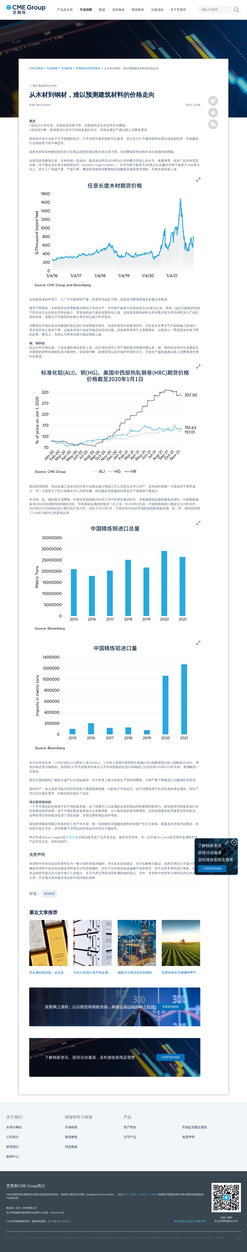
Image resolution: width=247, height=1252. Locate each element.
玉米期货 (144, 1238)
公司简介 (12, 1137)
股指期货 (80, 1238)
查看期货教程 (170, 1006)
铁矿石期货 (46, 1238)
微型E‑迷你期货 (216, 1238)
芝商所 (70, 837)
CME (125, 1194)
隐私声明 (201, 1221)
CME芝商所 (36, 68)
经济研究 (49, 893)
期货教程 (71, 1137)
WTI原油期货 (169, 1238)
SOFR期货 (27, 1238)
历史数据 (71, 1146)
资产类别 (130, 1127)
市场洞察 (52, 68)
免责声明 (188, 1137)
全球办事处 (14, 1127)
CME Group (27, 1186)
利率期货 (100, 1238)
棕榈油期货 (156, 1238)
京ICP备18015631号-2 (59, 1221)
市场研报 (66, 68)
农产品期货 (59, 1238)
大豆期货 (134, 1238)
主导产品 (130, 1137)
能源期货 (70, 1238)
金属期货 (110, 1238)
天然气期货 (202, 1238)
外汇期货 (90, 1238)
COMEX (154, 1194)
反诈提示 (189, 1221)
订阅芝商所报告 (170, 1057)
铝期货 (36, 1238)
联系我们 (12, 1146)
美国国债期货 (122, 1238)
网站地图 (178, 1221)
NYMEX (143, 1194)
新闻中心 (12, 1156)
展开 (238, 1238)
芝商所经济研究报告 (88, 68)
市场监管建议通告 (194, 1127)
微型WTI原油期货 (186, 1238)
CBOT (133, 1194)
